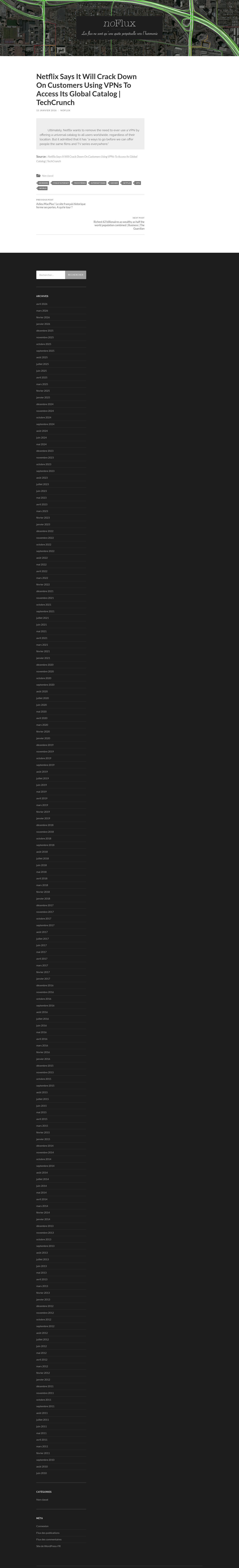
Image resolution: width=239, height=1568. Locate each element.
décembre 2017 (44, 887)
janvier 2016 (43, 1040)
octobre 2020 (43, 659)
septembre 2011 (45, 1388)
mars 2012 (42, 1348)
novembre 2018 (45, 813)
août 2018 (42, 833)
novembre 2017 (45, 893)
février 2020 (43, 713)
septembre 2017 (45, 907)
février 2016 (43, 1034)
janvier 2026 (43, 305)
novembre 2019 (45, 733)
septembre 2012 (45, 1308)
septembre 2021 (45, 593)
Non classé (47, 175)
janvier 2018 (43, 880)
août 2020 (42, 673)
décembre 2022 (44, 513)
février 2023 (43, 499)
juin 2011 (41, 1408)
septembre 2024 (45, 406)
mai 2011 (41, 1414)
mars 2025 (42, 366)
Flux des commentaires (49, 1521)
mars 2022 (42, 559)
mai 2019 (41, 773)
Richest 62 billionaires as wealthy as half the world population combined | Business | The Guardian (118, 205)
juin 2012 (41, 1328)
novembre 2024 (45, 392)
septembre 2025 (45, 332)
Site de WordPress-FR (48, 1528)
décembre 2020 (44, 646)
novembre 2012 (45, 1294)
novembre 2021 (45, 579)
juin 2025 (41, 352)
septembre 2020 (45, 666)
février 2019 (43, 793)
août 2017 (42, 913)
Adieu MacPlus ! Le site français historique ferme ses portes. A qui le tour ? (62, 204)
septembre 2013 (45, 1227)
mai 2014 (41, 1174)
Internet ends (98, 183)
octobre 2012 (43, 1301)
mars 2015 (42, 1107)
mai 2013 (41, 1254)
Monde (114, 183)
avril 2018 (41, 860)
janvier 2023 (43, 506)
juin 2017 (41, 927)
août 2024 (42, 412)
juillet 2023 (42, 466)
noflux (65, 110)
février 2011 (43, 1435)
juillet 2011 (42, 1401)
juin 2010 (41, 1455)
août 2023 (42, 459)
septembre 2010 (45, 1441)
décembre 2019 (44, 726)
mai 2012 (41, 1334)
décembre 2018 (44, 807)
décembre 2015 (44, 1047)
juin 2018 (41, 847)
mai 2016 (41, 1014)
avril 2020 (41, 700)
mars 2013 (42, 1268)
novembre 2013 (45, 1214)
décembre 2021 (44, 573)
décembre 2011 (44, 1368)
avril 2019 (41, 780)
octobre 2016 (43, 980)
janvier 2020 (43, 720)
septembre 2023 (45, 452)
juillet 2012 (42, 1321)
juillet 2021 (42, 599)
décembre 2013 (44, 1207)
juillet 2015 (42, 1080)
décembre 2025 (44, 312)
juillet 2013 (42, 1241)
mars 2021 (42, 626)
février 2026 (43, 299)
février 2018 (43, 873)
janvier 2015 (43, 1120)
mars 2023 (42, 492)
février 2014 (43, 1194)
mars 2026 (42, 292)
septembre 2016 (45, 987)
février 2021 (43, 633)
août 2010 (42, 1448)
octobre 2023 (43, 446)
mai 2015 (41, 1094)
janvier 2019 (43, 800)
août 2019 (42, 753)
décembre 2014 (44, 1127)
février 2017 (43, 953)
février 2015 (43, 1114)
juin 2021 (41, 606)
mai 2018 (41, 853)
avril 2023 (41, 486)
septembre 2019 (45, 746)
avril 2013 (41, 1261)
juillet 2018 (42, 840)
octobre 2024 (43, 399)
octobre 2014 (43, 1141)
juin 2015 (41, 1087)
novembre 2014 (45, 1134)
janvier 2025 (43, 379)
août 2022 (42, 539)
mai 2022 (41, 546)
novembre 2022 (45, 519)
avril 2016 (41, 1020)
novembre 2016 (45, 974)
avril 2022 (41, 553)
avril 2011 (41, 1421)
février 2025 (43, 372)
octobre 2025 (43, 325)
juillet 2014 (42, 1161)
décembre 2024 (44, 386)
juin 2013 (41, 1247)
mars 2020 (42, 706)
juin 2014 (41, 1167)
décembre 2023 (44, 432)
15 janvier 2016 (46, 110)
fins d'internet (61, 183)
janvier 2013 (43, 1281)
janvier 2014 (43, 1201)
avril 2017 (41, 940)
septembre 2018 (45, 827)
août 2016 (42, 994)
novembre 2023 (45, 439)
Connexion (42, 1507)
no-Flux (50, 1553)
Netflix (127, 183)
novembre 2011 (45, 1374)
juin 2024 (41, 419)
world (43, 188)
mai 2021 (41, 613)
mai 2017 (41, 933)
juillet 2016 (42, 1000)
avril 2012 (41, 1341)
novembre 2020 (45, 653)
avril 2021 (41, 619)
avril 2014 (41, 1181)
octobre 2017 (43, 900)
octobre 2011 (43, 1381)
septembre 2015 (45, 1067)
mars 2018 (42, 867)
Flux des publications (48, 1514)
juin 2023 (41, 472)
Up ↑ (200, 1553)
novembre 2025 (45, 319)
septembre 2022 (45, 533)
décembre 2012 (44, 1288)
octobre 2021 (43, 586)
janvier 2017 (43, 960)
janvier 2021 (43, 639)
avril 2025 (41, 359)
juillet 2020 (42, 680)
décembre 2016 (44, 967)
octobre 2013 (43, 1221)
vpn (138, 183)
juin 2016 (41, 1007)
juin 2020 (41, 686)
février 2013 (43, 1274)
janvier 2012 (43, 1361)
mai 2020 (41, 693)
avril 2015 (41, 1101)
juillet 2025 (42, 346)
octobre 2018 (43, 820)
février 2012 (43, 1354)
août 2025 (42, 339)
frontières (80, 183)
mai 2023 (41, 479)
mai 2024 (41, 426)
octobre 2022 (43, 526)
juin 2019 (41, 766)
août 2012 (42, 1314)
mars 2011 (42, 1428)
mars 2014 (42, 1187)
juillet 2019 (42, 760)
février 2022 (43, 566)
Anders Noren (186, 1553)
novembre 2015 (45, 1054)
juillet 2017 (42, 920)
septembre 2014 (45, 1147)
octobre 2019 (43, 740)
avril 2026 (41, 285)
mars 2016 (42, 1027)
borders (43, 183)
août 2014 (42, 1154)
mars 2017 (42, 947)
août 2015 (42, 1074)
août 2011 (42, 1394)
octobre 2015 (43, 1060)
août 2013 (42, 1234)
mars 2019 (42, 786)
